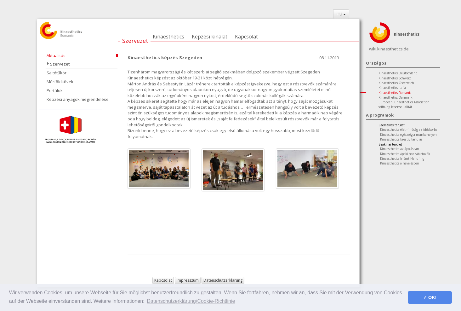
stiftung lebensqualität (395, 107)
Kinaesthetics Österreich (396, 83)
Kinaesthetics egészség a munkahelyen (408, 134)
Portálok (55, 90)
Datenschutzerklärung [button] (222, 280)
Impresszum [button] (188, 280)
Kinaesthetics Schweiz (394, 78)
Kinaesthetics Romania (395, 92)
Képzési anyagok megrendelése (78, 99)
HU (341, 14)
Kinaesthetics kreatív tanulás (401, 139)
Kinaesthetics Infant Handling (402, 158)
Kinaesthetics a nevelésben (399, 163)
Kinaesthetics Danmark (395, 97)
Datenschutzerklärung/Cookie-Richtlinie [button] (191, 301)
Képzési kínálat (209, 36)
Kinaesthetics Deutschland (398, 73)
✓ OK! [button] (429, 297)
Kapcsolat (246, 36)
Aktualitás (56, 55)
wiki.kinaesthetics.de (389, 49)
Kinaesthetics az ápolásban (399, 149)
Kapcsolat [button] (163, 280)
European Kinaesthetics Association (404, 102)
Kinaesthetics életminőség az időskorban (410, 129)
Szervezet (135, 40)
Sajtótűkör (56, 73)
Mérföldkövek (60, 81)
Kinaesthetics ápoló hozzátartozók (405, 154)
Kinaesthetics (168, 36)
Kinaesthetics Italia (392, 87)
